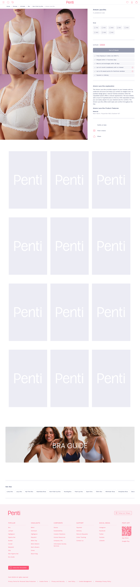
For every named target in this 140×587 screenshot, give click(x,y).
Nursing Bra (67, 491)
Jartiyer (10, 531)
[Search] (8, 2)
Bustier (10, 540)
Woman (15, 6)
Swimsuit (34, 531)
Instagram (102, 527)
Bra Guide (11, 557)
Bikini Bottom (35, 544)
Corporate (58, 523)
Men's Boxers (35, 547)
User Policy (71, 581)
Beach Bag (34, 553)
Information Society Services (60, 545)
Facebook (102, 531)
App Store (125, 538)
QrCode (126, 531)
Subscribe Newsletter (20, 567)
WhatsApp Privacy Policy (103, 581)
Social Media (104, 523)
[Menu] (3, 2)
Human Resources (59, 537)
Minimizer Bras (110, 491)
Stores (56, 527)
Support (79, 523)
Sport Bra (89, 491)
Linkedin (102, 540)
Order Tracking (81, 537)
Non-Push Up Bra (38, 6)
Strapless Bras (123, 491)
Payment (79, 527)
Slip (9, 550)
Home (8, 6)
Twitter (101, 534)
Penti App (126, 523)
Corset (10, 544)
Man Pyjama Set (13, 553)
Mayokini (33, 537)
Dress (33, 550)
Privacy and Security (58, 581)
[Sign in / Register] (132, 2)
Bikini (32, 527)
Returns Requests (82, 534)
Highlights (35, 523)
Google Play (125, 541)
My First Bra (29, 491)
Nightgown (11, 534)
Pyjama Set (11, 537)
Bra (29, 6)
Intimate (22, 6)
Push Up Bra (79, 491)
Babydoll (11, 547)
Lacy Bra (19, 491)
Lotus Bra (10, 491)
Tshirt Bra (99, 491)
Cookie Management (85, 581)
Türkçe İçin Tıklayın (124, 513)
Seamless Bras (41, 491)
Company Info (58, 540)
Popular (11, 523)
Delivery (79, 531)
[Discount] (12, 2)
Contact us (79, 540)
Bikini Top (34, 540)
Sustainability (58, 531)
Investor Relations (59, 534)
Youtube (101, 537)
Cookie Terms (43, 581)
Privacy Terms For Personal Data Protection (22, 581)
